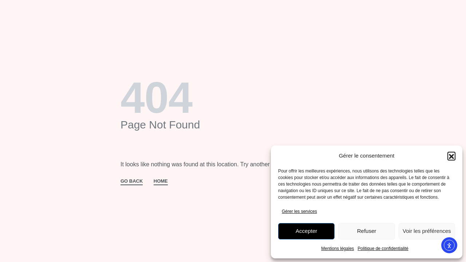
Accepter (306, 231)
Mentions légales (337, 248)
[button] (451, 155)
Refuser (366, 231)
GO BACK (132, 181)
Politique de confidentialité (383, 248)
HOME (161, 181)
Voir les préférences (427, 231)
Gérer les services (299, 211)
